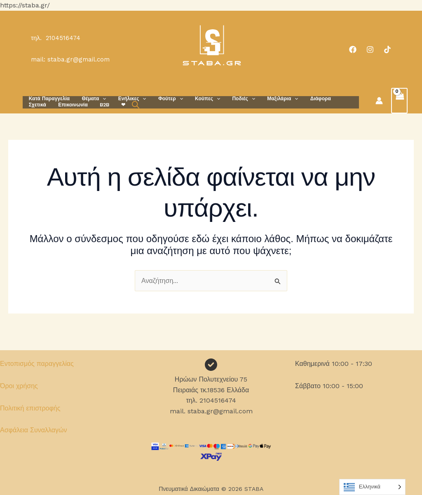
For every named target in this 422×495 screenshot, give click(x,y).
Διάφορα (304, 98)
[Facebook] (352, 49)
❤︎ (89, 105)
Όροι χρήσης (19, 386)
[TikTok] (387, 49)
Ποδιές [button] (231, 98)
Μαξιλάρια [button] (268, 98)
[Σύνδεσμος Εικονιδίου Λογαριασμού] (379, 100)
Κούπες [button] (197, 98)
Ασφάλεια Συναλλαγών (33, 430)
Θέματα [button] (90, 98)
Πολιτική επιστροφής (30, 408)
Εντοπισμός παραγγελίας (37, 364)
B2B (72, 105)
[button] (99, 98)
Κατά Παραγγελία (48, 98)
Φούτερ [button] (162, 98)
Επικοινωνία (42, 105)
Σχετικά (333, 98)
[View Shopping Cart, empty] (399, 100)
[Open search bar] (100, 104)
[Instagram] (370, 49)
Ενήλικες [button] (127, 98)
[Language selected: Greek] (372, 487)
